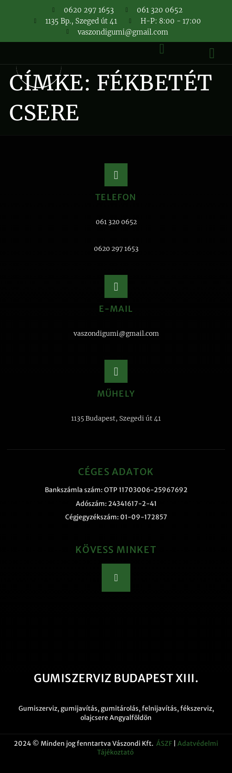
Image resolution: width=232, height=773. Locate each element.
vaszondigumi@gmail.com (116, 333)
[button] (212, 53)
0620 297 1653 (116, 248)
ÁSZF (164, 743)
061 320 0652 (116, 222)
